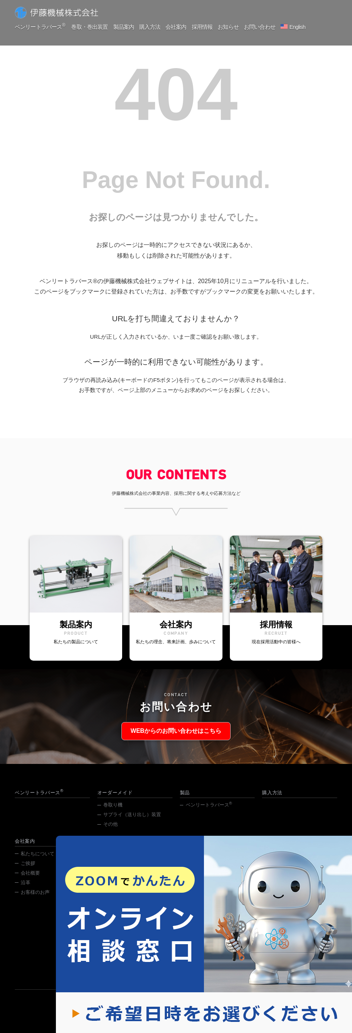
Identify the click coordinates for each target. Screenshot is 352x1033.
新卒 (108, 861)
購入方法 (151, 27)
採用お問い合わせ (122, 880)
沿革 (25, 890)
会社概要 (30, 880)
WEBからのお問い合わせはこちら (176, 735)
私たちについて (37, 861)
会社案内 (177, 27)
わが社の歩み (117, 890)
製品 (185, 800)
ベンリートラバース (40, 26)
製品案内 (124, 27)
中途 (108, 871)
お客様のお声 (35, 900)
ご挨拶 (28, 871)
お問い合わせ (262, 27)
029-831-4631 (162, 968)
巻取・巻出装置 (89, 27)
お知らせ (231, 27)
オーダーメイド (115, 800)
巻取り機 (113, 812)
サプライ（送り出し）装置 (132, 822)
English (301, 27)
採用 (273, 900)
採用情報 (204, 27)
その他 (110, 832)
